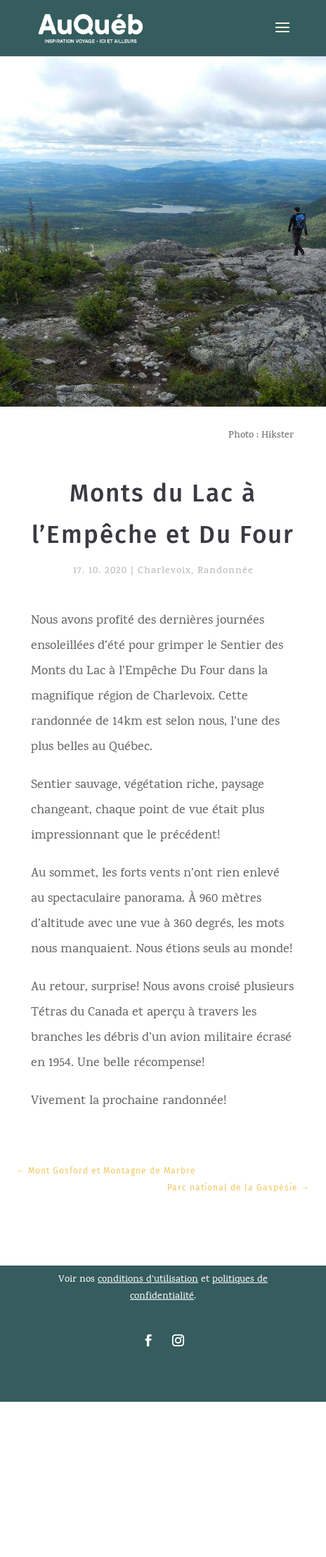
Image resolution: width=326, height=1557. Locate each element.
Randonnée (225, 571)
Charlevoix (164, 571)
